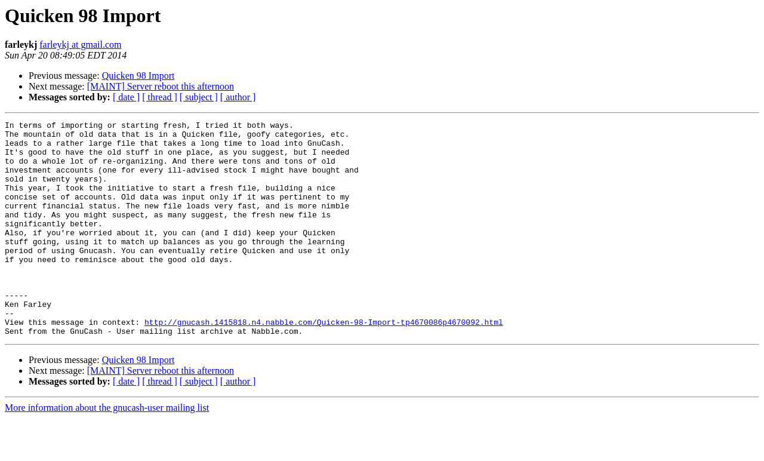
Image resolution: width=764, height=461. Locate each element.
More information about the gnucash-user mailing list (107, 450)
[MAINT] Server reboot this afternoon (160, 86)
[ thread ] (159, 97)
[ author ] (238, 97)
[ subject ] (199, 97)
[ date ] (126, 97)
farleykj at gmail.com (80, 44)
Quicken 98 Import (138, 75)
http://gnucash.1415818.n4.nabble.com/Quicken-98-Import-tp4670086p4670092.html (323, 363)
